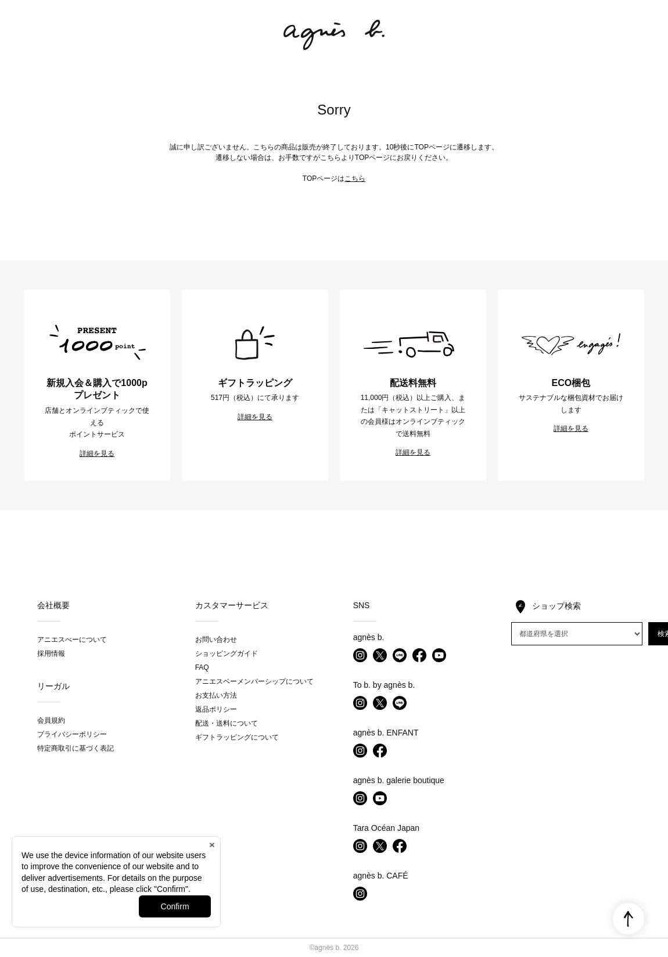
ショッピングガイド (226, 653)
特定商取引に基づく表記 (75, 748)
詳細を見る (97, 453)
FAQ (202, 667)
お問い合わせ (216, 639)
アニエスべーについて (72, 639)
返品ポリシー (216, 709)
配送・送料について (226, 723)
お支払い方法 (216, 695)
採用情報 (51, 653)
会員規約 (51, 720)
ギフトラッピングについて (237, 737)
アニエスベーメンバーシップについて (254, 681)
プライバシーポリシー (72, 734)
